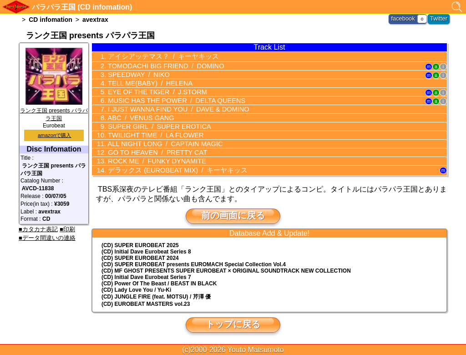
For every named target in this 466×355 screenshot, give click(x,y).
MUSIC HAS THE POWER (172, 100)
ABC (138, 117)
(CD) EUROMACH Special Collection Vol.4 (193, 263)
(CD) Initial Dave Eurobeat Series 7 (146, 276)
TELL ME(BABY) (147, 82)
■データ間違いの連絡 (47, 237)
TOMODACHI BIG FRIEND (162, 65)
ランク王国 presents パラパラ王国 (54, 111)
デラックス (172, 169)
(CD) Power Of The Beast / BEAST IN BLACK (159, 282)
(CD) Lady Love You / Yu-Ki (136, 289)
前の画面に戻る (233, 214)
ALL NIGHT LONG (162, 143)
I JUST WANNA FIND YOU (174, 108)
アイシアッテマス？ (158, 56)
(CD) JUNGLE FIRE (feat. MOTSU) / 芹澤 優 (156, 296)
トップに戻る (233, 323)
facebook (405, 18)
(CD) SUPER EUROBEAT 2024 (140, 257)
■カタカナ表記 (38, 229)
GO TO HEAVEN (154, 152)
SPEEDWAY (136, 74)
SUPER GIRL (156, 126)
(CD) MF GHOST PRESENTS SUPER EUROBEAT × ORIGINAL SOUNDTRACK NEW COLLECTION (226, 270)
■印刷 (67, 229)
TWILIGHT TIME (152, 134)
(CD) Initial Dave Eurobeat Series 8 (146, 251)
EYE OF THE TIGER (154, 91)
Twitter (439, 18)
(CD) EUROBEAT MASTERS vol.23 (145, 303)
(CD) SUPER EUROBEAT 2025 (140, 244)
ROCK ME (154, 160)
